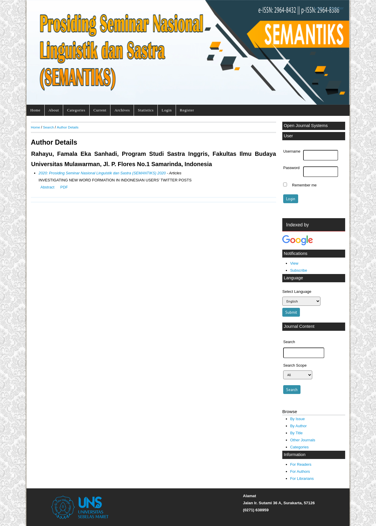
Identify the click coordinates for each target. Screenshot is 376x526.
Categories (76, 110)
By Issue (297, 419)
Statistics (146, 110)
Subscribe (298, 270)
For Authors (300, 471)
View (294, 263)
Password (291, 168)
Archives (122, 110)
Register (336, 8)
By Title (296, 433)
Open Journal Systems (306, 125)
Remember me (304, 185)
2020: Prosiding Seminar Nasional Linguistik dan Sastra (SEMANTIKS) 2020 (102, 173)
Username (291, 151)
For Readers (300, 464)
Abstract (47, 187)
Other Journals (302, 440)
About (53, 110)
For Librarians (302, 478)
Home (35, 110)
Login (318, 8)
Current (99, 110)
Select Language (296, 291)
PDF (64, 187)
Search (48, 127)
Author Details (67, 127)
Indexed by (297, 224)
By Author (298, 426)
